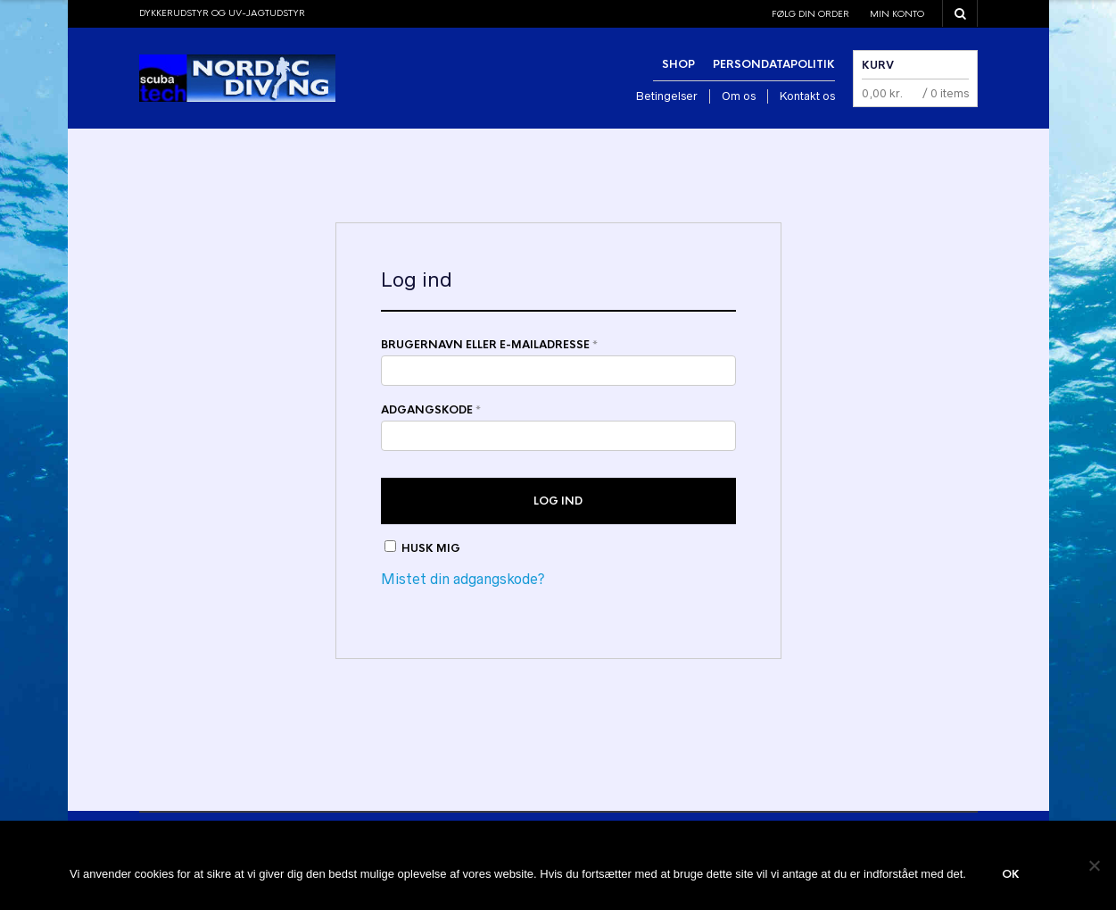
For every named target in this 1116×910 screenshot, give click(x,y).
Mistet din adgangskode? (463, 579)
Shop (678, 64)
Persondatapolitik (774, 64)
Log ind (558, 501)
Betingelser (667, 96)
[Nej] (1094, 865)
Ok (1011, 874)
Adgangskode (431, 410)
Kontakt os (807, 96)
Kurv (878, 65)
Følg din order (810, 14)
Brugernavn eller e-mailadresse (489, 345)
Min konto (897, 14)
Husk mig (422, 547)
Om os (739, 96)
